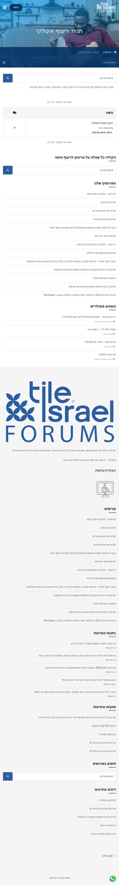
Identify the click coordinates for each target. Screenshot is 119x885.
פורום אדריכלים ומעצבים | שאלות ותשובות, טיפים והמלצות (85, 269)
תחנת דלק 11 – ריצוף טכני (102, 329)
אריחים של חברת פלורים (103, 742)
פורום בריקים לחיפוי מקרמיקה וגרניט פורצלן (92, 286)
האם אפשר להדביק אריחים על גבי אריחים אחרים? (89, 679)
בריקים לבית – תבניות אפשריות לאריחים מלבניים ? (89, 316)
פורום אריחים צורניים (104, 219)
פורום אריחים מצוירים (104, 210)
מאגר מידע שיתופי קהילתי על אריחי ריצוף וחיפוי (88, 87)
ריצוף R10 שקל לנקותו (104, 725)
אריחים (24, 450)
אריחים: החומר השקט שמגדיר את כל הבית (93, 643)
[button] (4, 7)
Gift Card (107, 855)
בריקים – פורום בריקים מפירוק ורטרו (96, 244)
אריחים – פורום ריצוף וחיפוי (102, 132)
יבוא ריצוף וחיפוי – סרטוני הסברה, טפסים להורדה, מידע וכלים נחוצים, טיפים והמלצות (71, 261)
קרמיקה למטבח (107, 354)
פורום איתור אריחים (105, 235)
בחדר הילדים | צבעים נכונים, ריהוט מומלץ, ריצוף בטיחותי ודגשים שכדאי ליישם (75, 692)
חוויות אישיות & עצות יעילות (101, 252)
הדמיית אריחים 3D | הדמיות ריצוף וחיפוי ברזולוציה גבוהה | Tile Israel (79, 295)
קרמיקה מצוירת (107, 734)
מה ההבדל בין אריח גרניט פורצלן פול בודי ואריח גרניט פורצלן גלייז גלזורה (77, 717)
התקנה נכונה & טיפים (104, 278)
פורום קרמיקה (108, 202)
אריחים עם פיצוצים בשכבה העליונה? (96, 816)
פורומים (107, 52)
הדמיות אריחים (108, 825)
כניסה (16, 7)
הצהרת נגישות (105, 470)
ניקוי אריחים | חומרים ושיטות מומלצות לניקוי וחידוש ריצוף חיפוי (83, 227)
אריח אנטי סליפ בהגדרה (103, 833)
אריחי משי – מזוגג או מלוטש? (100, 341)
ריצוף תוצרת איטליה (102, 123)
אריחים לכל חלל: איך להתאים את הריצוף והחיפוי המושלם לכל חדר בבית (77, 655)
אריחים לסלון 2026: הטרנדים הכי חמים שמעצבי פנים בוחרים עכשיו (80, 667)
